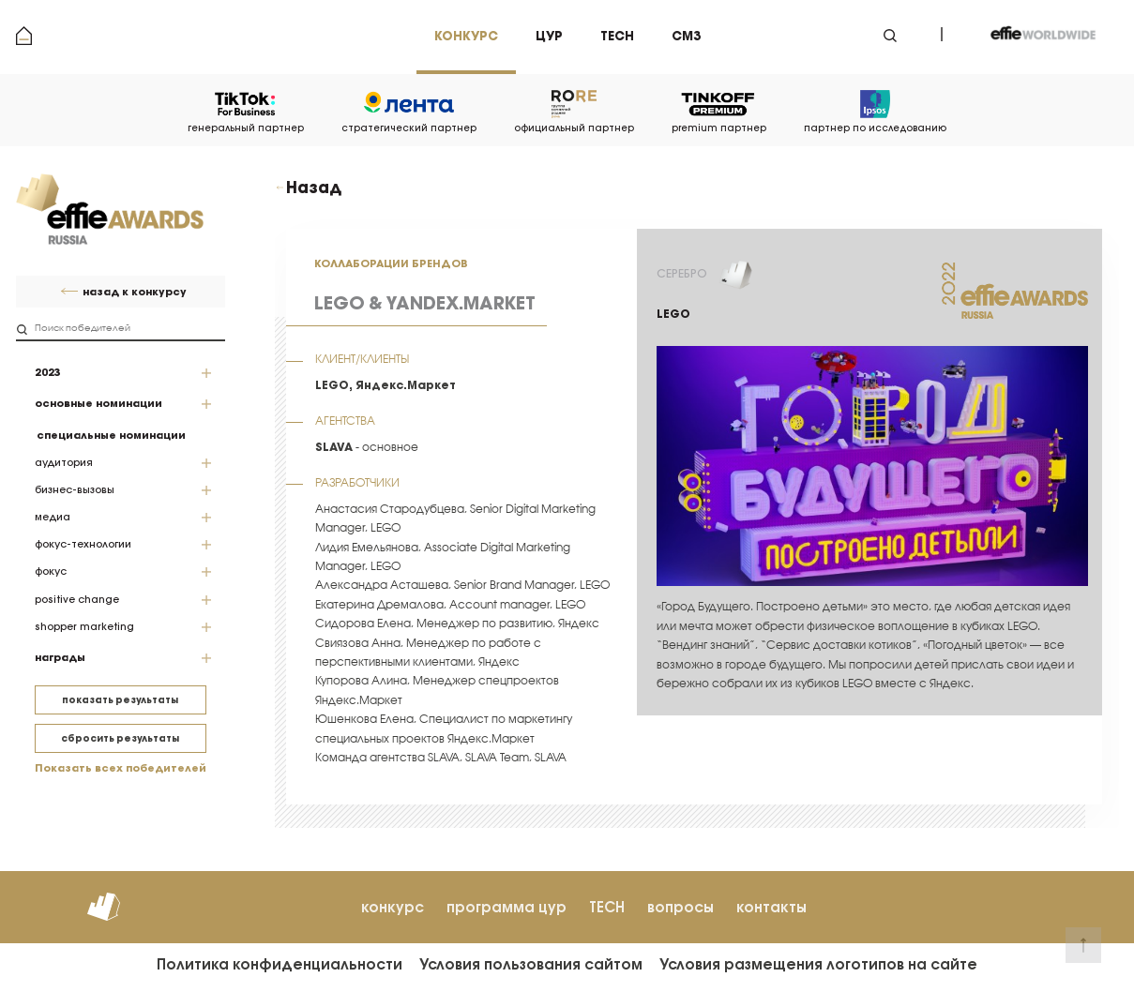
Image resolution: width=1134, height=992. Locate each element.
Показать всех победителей (120, 768)
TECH (607, 907)
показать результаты (120, 700)
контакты (771, 907)
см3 (686, 36)
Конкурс (466, 36)
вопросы (680, 907)
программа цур (506, 907)
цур (549, 36)
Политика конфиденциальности (279, 964)
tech (617, 36)
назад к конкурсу (135, 292)
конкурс (392, 907)
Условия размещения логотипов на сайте (818, 964)
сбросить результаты (120, 738)
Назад (313, 187)
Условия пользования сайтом (531, 964)
